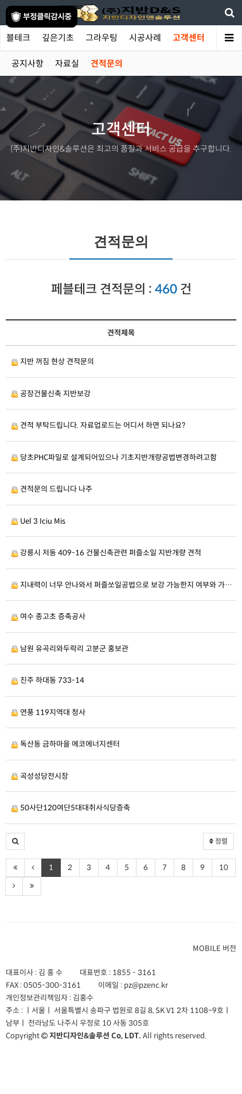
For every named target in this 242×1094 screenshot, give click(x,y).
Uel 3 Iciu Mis (38, 521)
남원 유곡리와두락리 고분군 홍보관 (69, 649)
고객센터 (189, 37)
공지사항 (27, 63)
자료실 (67, 63)
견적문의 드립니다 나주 (51, 489)
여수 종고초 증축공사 (48, 616)
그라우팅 (101, 37)
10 (223, 867)
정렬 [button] (218, 841)
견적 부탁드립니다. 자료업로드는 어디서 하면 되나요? (98, 425)
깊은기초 (58, 37)
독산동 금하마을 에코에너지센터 (65, 744)
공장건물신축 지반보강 (51, 394)
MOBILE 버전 (214, 948)
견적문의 (107, 63)
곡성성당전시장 (39, 776)
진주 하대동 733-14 (47, 680)
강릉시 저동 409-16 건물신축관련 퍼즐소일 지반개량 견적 (106, 553)
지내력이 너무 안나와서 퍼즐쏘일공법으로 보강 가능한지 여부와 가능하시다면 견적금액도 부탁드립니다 (123, 585)
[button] (15, 841)
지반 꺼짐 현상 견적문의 (52, 361)
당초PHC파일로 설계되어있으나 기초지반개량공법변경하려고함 (114, 457)
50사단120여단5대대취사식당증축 (70, 808)
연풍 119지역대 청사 (48, 712)
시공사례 (145, 37)
